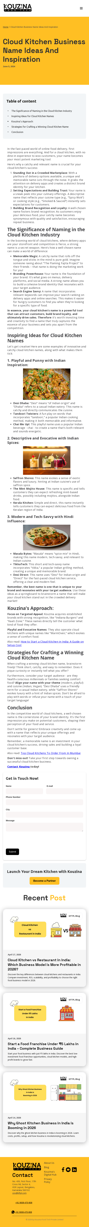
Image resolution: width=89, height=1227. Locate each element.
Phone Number (13, 797)
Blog (46, 1167)
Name (8, 786)
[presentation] (28, 838)
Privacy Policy (48, 1181)
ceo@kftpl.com (19, 1193)
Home (5, 27)
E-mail (50, 786)
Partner (44, 880)
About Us (49, 1163)
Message (10, 820)
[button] (81, 8)
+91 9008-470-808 (23, 1202)
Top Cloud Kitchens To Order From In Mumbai (50, 753)
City (8, 809)
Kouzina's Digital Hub (50, 1173)
